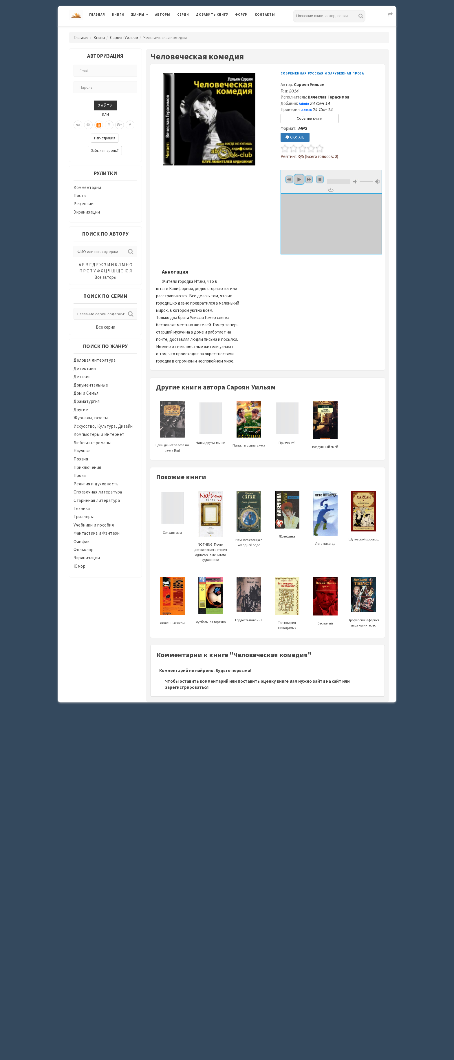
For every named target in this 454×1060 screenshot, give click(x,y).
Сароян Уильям (124, 37)
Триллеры (84, 516)
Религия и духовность (96, 484)
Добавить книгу (212, 14)
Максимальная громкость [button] (377, 181)
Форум (241, 14)
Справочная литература (98, 492)
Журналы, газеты (91, 417)
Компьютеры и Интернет (99, 434)
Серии (183, 14)
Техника (82, 508)
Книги (118, 14)
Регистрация (104, 138)
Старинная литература (97, 500)
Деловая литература (95, 360)
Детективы (85, 368)
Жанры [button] (137, 14)
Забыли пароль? (105, 150)
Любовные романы (92, 442)
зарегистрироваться (186, 687)
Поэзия (81, 459)
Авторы (162, 14)
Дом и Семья (86, 393)
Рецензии (84, 203)
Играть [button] (299, 179)
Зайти (105, 105)
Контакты (265, 14)
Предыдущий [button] (289, 179)
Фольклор (84, 549)
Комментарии (87, 187)
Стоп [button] (320, 179)
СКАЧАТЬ (295, 137)
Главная (97, 14)
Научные (82, 450)
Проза (80, 475)
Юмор (79, 566)
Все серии (105, 327)
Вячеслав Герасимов (328, 97)
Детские (82, 376)
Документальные (91, 385)
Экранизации (87, 212)
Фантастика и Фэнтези (97, 533)
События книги (309, 118)
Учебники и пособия (94, 525)
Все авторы (105, 277)
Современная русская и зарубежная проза (322, 73)
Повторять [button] (330, 190)
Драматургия (87, 401)
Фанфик (81, 541)
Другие (81, 409)
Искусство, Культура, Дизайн (103, 426)
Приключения (87, 467)
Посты (80, 195)
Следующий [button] (309, 179)
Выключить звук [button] (355, 181)
